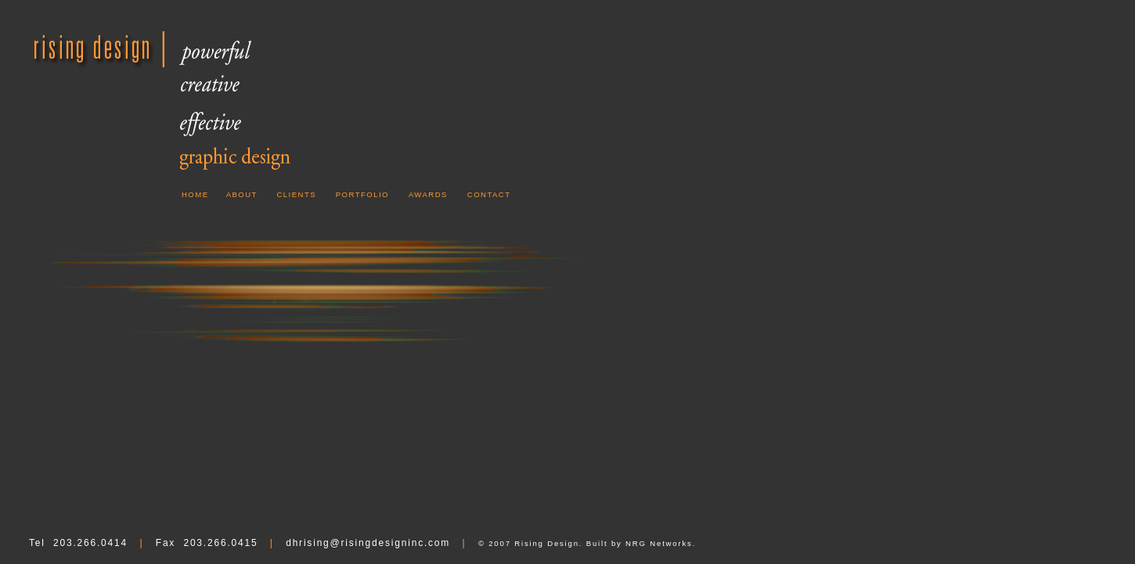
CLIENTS (296, 195)
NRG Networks (659, 543)
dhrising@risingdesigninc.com (368, 542)
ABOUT (242, 195)
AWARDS (428, 195)
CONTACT (489, 195)
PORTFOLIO (362, 195)
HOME (195, 195)
